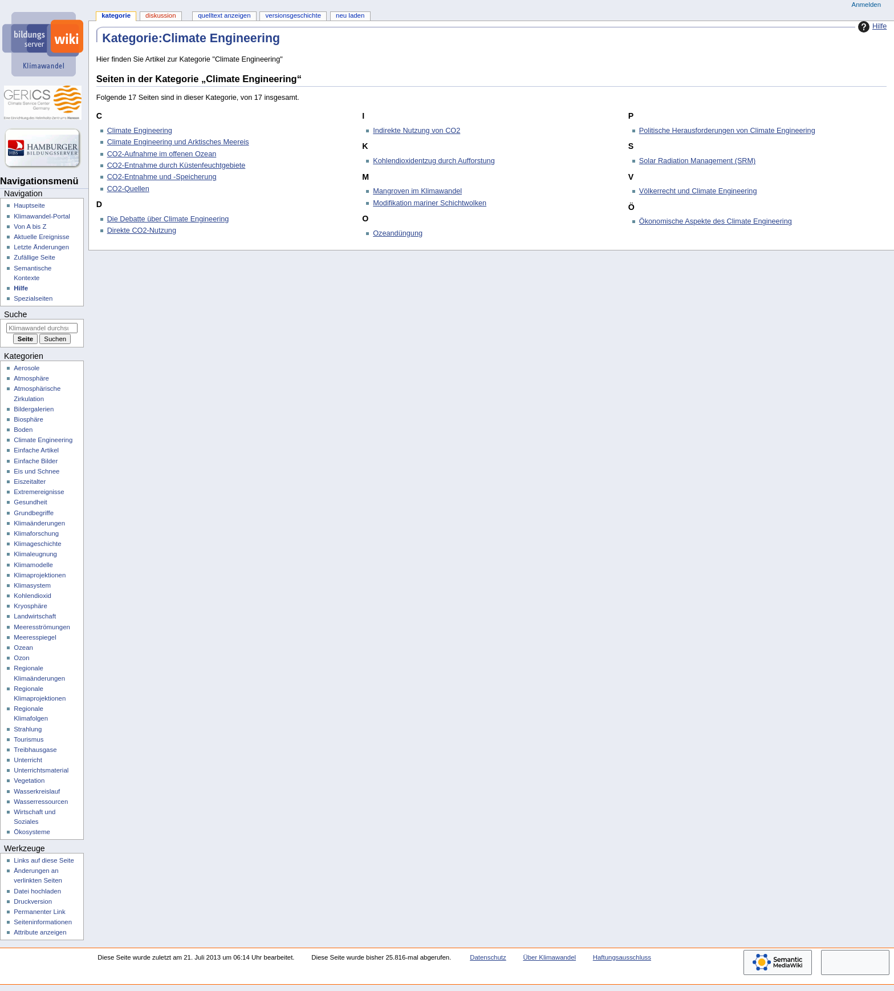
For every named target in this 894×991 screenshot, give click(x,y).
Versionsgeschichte (293, 15)
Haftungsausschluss (622, 957)
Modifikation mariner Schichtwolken (429, 203)
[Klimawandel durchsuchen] (42, 328)
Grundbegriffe (34, 512)
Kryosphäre (30, 605)
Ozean (23, 647)
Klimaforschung (36, 533)
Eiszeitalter (30, 481)
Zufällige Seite (34, 257)
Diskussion (160, 15)
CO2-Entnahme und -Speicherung (162, 177)
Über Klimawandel (549, 957)
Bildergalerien (34, 409)
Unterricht (28, 760)
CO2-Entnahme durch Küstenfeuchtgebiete (176, 165)
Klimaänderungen (39, 523)
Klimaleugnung (35, 554)
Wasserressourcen (41, 801)
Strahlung (28, 729)
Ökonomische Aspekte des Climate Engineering (715, 221)
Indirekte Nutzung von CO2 (416, 131)
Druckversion (33, 901)
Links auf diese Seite (44, 860)
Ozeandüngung (397, 233)
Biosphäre (28, 419)
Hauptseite (29, 205)
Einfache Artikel (36, 450)
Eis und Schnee (36, 471)
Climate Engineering (139, 131)
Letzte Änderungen (41, 247)
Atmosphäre (31, 378)
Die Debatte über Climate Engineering (168, 219)
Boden (23, 429)
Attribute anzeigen (40, 932)
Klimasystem (32, 585)
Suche (15, 314)
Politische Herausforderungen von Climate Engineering (727, 131)
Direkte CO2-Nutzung (141, 230)
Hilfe (871, 27)
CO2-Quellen (128, 189)
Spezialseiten (33, 298)
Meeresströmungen (42, 627)
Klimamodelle (33, 564)
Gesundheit (30, 502)
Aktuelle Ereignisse (41, 236)
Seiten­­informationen (43, 922)
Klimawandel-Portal (42, 216)
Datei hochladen (37, 891)
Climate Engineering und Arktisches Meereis (178, 142)
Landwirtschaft (35, 616)
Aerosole (26, 368)
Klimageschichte (37, 543)
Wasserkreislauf (37, 791)
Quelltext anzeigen (224, 15)
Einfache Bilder (36, 461)
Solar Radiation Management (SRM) (697, 161)
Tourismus (28, 739)
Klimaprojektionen (40, 575)
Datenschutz (488, 957)
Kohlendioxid (32, 595)
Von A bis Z (30, 226)
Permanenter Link (39, 911)
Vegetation (29, 780)
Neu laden (350, 15)
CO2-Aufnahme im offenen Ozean (162, 154)
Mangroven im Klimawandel (417, 191)
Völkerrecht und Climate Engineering (698, 191)
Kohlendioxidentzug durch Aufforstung (434, 161)
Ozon (21, 657)
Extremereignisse (39, 491)
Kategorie (116, 15)
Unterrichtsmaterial (41, 770)
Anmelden (866, 4)
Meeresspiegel (35, 637)
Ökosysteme (32, 831)
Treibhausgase (35, 749)
